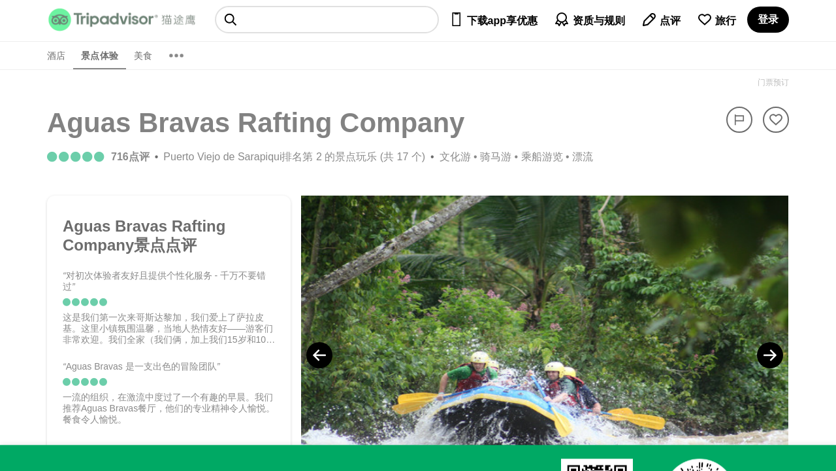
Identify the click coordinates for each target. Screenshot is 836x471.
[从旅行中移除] (776, 120)
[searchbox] (327, 19)
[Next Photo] (770, 355)
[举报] (739, 120)
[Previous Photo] (319, 355)
